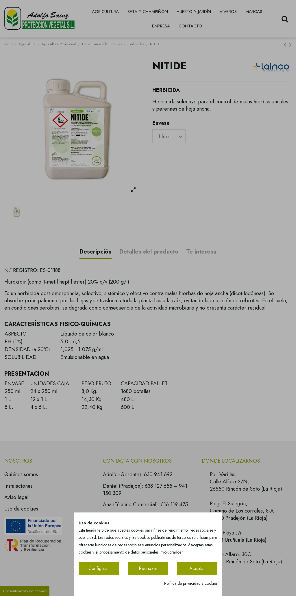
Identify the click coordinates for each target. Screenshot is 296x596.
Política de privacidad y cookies (190, 583)
